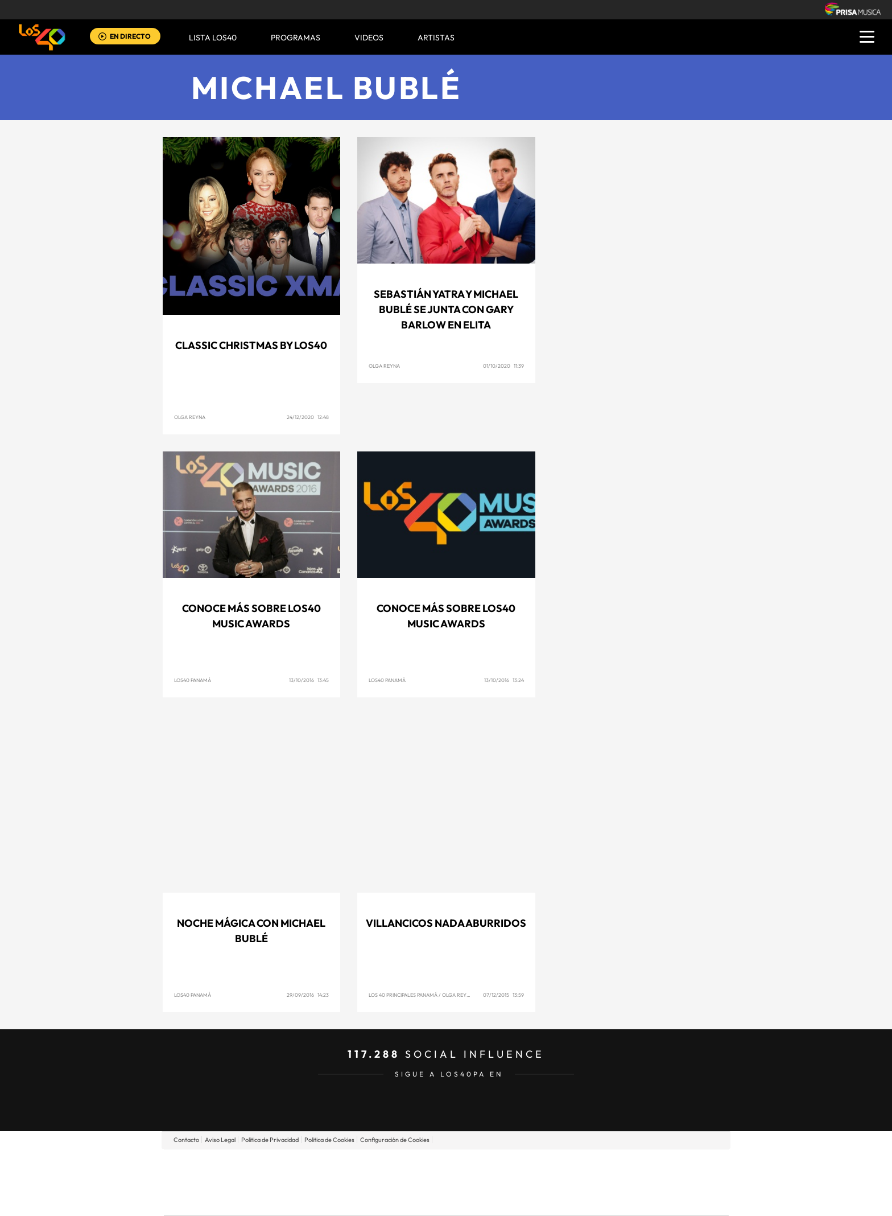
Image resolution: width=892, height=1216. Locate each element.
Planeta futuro (597, 1182)
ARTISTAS (436, 37)
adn (606, 1165)
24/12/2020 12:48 (308, 417)
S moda (517, 1199)
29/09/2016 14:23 (308, 995)
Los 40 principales (370, 1165)
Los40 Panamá (192, 680)
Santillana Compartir (484, 1165)
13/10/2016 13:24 (504, 680)
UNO (394, 1182)
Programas (295, 37)
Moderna (365, 1199)
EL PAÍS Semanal (555, 1182)
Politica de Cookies (329, 1140)
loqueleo (567, 1199)
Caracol (648, 1165)
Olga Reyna (189, 417)
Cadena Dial (513, 1182)
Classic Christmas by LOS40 (251, 345)
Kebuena (638, 1182)
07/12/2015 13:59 (503, 995)
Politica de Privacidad (270, 1140)
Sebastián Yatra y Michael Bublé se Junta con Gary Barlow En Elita (446, 309)
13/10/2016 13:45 (309, 680)
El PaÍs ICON (470, 1199)
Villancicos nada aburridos (446, 923)
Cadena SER (533, 1165)
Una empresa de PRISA (215, 1174)
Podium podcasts (421, 1199)
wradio (426, 1182)
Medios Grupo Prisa (214, 1202)
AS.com (569, 1165)
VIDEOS (368, 37)
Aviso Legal (220, 1140)
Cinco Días (470, 1182)
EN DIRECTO (130, 36)
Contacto (186, 1140)
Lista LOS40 (213, 37)
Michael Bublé (326, 87)
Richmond (309, 1199)
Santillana (423, 1165)
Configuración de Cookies (395, 1140)
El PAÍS (316, 1165)
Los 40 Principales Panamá (403, 995)
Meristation (622, 1199)
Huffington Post (331, 1182)
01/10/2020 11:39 (503, 366)
